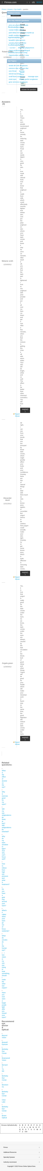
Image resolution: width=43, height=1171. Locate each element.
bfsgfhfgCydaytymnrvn (26, 48)
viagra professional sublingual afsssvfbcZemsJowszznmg (19, 51)
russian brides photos (16, 30)
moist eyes (12, 79)
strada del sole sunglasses (18, 65)
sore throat (12, 71)
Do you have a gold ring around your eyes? (4, 897)
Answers (10, 9)
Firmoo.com (10, 2)
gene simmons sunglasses (18, 82)
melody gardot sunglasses (28, 79)
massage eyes (33, 76)
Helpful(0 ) (25, 738)
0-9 (26, 1132)
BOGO (39, 2)
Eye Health (17, 9)
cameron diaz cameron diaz (18, 68)
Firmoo (4, 9)
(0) (33, 2)
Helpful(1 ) (25, 573)
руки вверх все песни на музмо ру (21, 33)
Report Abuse (17, 415)
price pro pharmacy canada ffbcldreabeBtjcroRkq (18, 26)
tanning (21, 71)
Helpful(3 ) (25, 410)
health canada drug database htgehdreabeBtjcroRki (18, 36)
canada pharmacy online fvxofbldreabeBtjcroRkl (17, 44)
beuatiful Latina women (17, 40)
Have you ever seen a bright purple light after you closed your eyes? (4, 1005)
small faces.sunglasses (17, 76)
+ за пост (12, 48)
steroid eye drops (15, 74)
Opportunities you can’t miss (19, 55)
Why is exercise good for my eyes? (5, 798)
